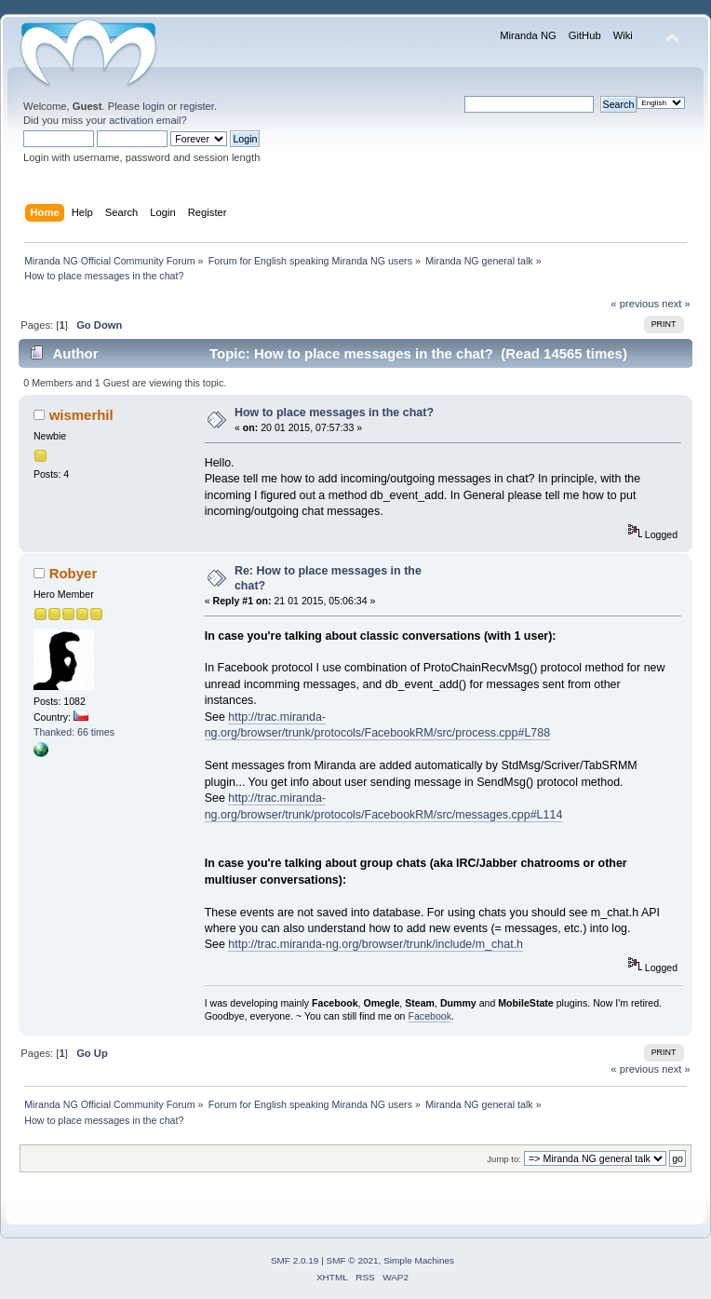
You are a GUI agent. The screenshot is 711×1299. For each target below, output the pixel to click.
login (153, 106)
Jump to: (504, 1159)
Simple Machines (418, 1260)
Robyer (73, 573)
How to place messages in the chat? (334, 412)
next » (676, 303)
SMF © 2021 (353, 1260)
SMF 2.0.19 (295, 1260)
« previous (634, 303)
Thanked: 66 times (74, 731)
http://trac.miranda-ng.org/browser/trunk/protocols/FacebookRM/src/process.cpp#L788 (377, 724)
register (197, 106)
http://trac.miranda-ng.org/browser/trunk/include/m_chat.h (375, 944)
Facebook (429, 1016)
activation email (145, 120)
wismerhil (81, 415)
